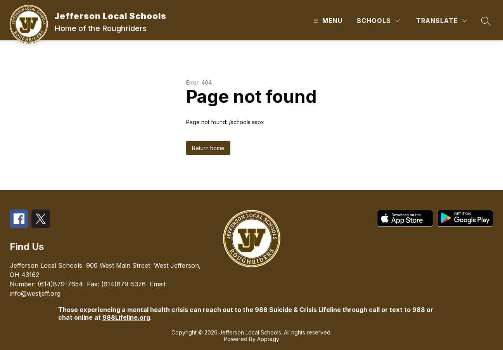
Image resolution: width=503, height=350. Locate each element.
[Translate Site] (441, 21)
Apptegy (268, 339)
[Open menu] (326, 21)
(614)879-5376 (123, 284)
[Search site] (486, 21)
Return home (208, 148)
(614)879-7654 (60, 284)
